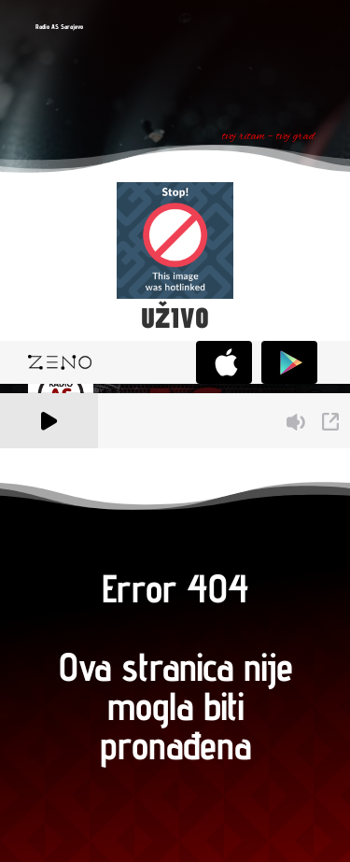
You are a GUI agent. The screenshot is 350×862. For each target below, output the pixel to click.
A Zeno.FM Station (51, 458)
